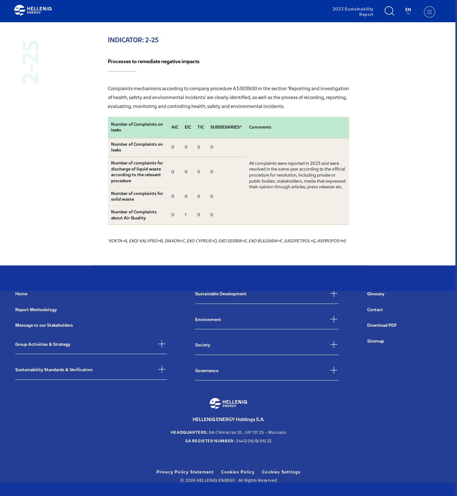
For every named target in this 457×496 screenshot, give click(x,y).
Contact (375, 309)
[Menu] (429, 11)
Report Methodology (36, 309)
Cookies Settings (283, 472)
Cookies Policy (238, 472)
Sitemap (375, 341)
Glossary (375, 294)
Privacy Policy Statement (184, 472)
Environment (208, 319)
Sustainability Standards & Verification (54, 369)
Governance (206, 370)
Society (202, 345)
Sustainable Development (221, 294)
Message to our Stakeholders (44, 325)
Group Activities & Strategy (42, 344)
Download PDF (382, 325)
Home (21, 294)
